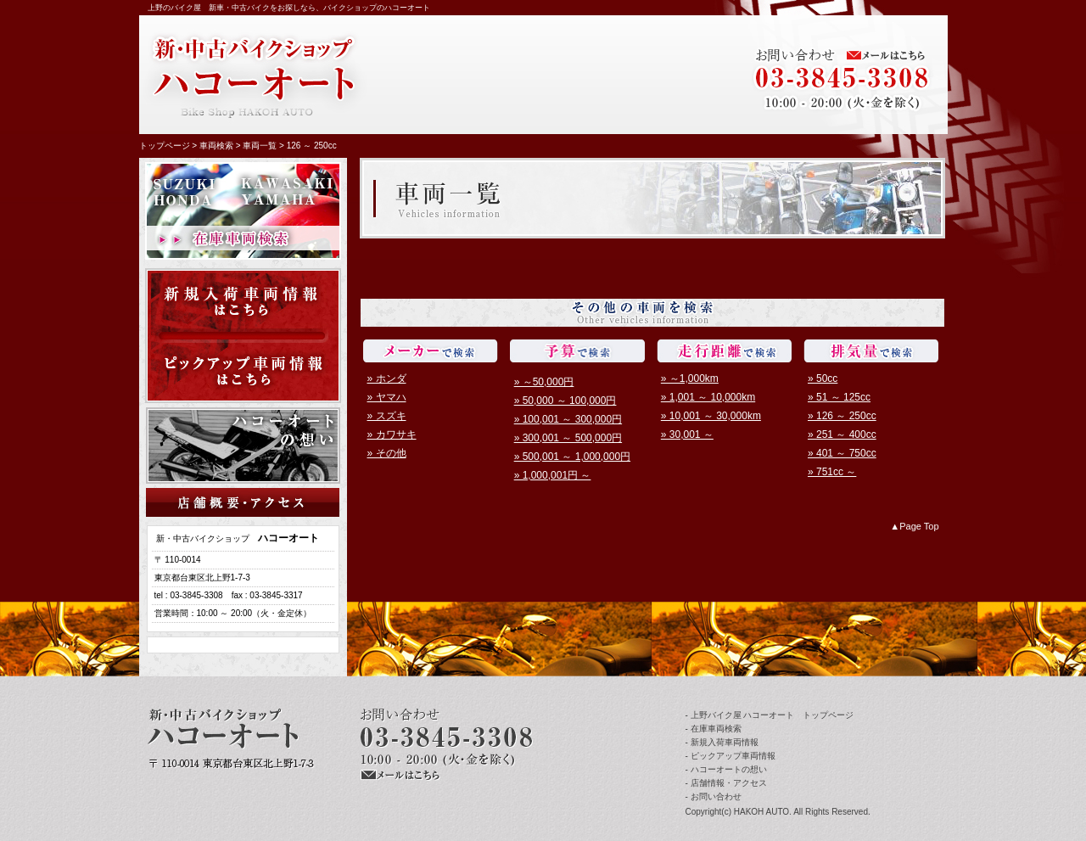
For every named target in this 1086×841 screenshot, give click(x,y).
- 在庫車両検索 (714, 728)
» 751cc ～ (832, 472)
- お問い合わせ (714, 796)
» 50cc (822, 378)
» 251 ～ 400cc (842, 434)
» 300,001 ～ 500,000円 (568, 438)
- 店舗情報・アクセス (726, 783)
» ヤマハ (386, 397)
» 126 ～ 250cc (842, 416)
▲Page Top (914, 526)
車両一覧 (260, 145)
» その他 (386, 453)
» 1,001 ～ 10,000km (708, 397)
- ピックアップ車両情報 (730, 755)
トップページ (164, 145)
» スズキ (386, 416)
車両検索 (216, 145)
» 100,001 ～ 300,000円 (568, 419)
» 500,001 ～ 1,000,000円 (572, 457)
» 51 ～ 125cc (839, 397)
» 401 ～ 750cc (842, 453)
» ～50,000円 (544, 382)
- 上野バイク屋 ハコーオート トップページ (770, 715)
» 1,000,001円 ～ (552, 475)
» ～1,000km (690, 378)
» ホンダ (386, 378)
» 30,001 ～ (687, 434)
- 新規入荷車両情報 (722, 742)
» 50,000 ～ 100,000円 (565, 400)
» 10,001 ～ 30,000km (711, 416)
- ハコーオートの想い (726, 769)
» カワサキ (392, 434)
